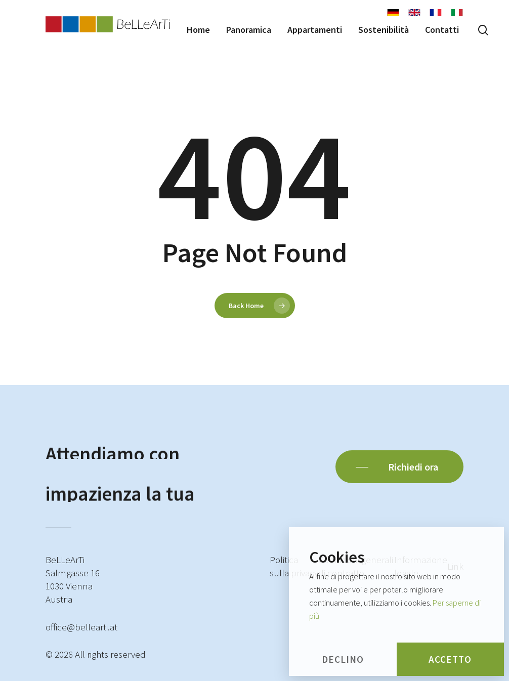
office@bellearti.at (81, 627)
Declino (343, 659)
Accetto (450, 659)
